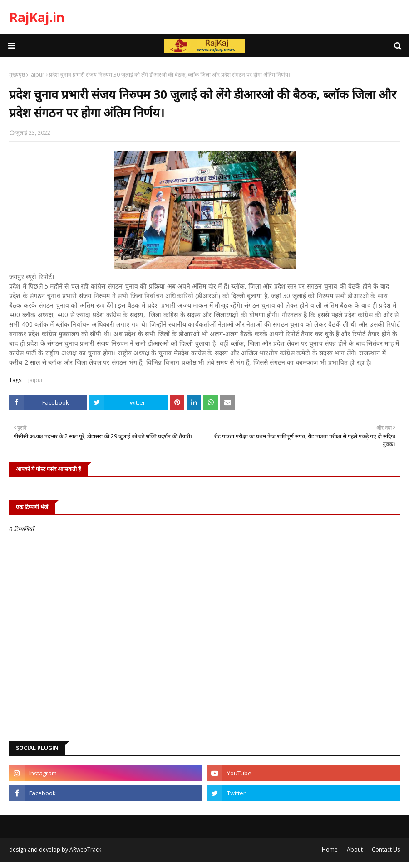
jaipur (37, 74)
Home (330, 849)
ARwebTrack (85, 849)
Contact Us (386, 849)
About (355, 849)
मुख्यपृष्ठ (17, 74)
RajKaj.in (36, 17)
